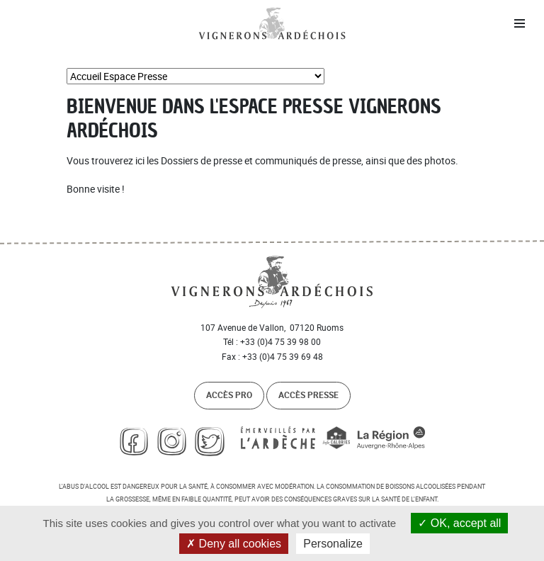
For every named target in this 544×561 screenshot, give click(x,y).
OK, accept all (459, 523)
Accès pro (229, 395)
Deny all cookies (233, 544)
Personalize (333, 544)
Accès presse (308, 395)
